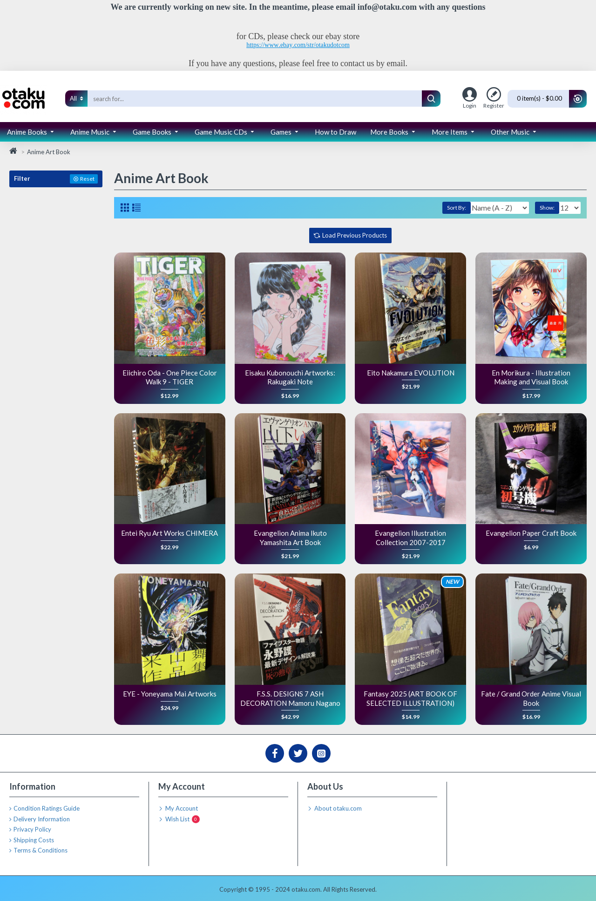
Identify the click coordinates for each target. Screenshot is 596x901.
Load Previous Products (354, 235)
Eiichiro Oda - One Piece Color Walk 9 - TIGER (169, 377)
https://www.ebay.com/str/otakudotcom (298, 44)
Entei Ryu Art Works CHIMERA (169, 533)
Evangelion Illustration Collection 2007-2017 (410, 537)
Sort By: (440, 207)
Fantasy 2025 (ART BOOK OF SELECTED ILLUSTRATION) (410, 698)
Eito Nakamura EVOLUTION (410, 373)
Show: (549, 207)
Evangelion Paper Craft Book (531, 533)
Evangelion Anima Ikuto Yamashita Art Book (290, 537)
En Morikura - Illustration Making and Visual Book (531, 377)
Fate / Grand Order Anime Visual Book (531, 698)
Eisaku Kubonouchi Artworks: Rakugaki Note (290, 377)
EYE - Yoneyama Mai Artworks (170, 693)
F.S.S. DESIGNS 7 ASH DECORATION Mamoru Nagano (290, 698)
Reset (87, 178)
